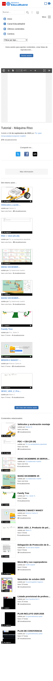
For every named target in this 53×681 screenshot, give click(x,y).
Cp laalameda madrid (17, 270)
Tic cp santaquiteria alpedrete (19, 239)
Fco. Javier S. (14, 332)
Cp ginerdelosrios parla (34, 616)
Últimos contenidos (15, 29)
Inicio (9, 19)
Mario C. (12, 394)
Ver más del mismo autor (26, 408)
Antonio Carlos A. (15, 363)
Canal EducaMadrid (16, 24)
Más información (26, 172)
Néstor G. (12, 208)
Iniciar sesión (26, 55)
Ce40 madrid (30, 565)
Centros (10, 34)
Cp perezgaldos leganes (34, 582)
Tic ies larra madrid (32, 547)
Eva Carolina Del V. (33, 599)
